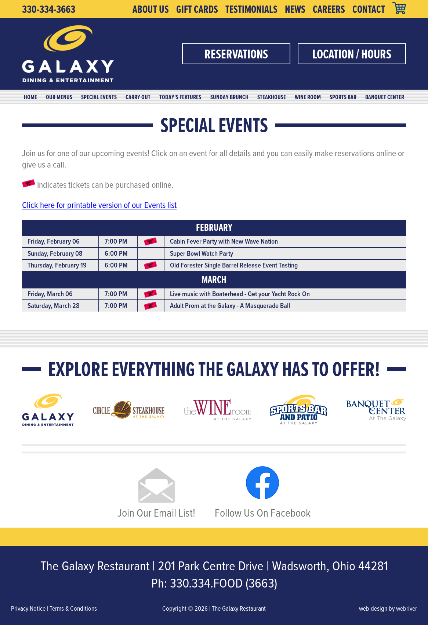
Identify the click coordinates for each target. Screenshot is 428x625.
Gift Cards (197, 9)
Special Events (99, 97)
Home (30, 97)
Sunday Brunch (229, 97)
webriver (406, 608)
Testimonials (251, 9)
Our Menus (59, 97)
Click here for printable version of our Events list (99, 204)
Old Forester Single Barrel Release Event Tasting (234, 265)
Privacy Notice (28, 608)
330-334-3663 (48, 9)
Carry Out (138, 97)
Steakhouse (271, 97)
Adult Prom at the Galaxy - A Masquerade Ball (230, 305)
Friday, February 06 (54, 241)
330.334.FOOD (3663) (223, 583)
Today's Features (180, 97)
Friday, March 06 (50, 294)
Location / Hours (351, 54)
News (295, 9)
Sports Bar (343, 97)
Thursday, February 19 (57, 265)
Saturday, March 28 (54, 305)
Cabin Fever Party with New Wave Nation (224, 241)
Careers (329, 9)
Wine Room (308, 97)
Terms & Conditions (73, 608)
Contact (368, 9)
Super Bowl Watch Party (201, 253)
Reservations (236, 54)
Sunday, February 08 (55, 253)
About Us (151, 9)
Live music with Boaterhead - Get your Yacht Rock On (240, 294)
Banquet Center (384, 97)
